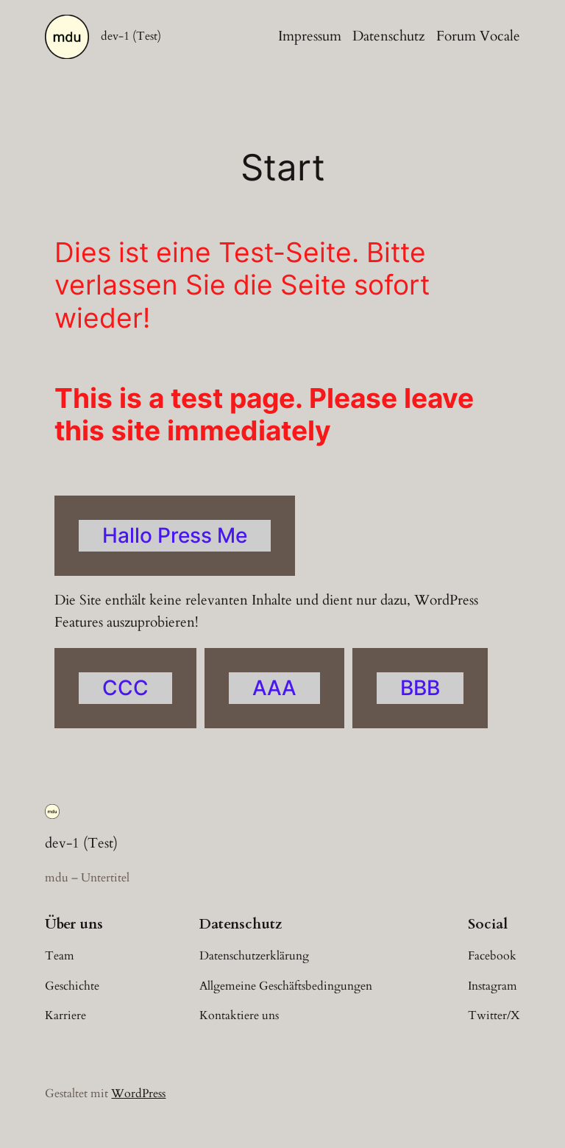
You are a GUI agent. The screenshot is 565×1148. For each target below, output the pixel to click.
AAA (274, 687)
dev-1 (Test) (131, 36)
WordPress (138, 1093)
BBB (420, 687)
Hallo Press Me (174, 535)
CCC (125, 687)
